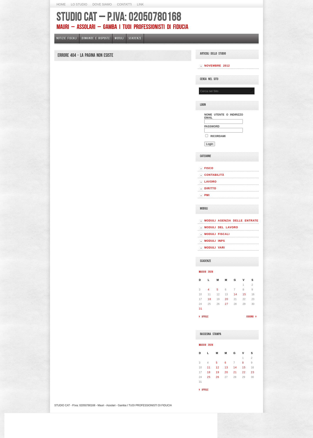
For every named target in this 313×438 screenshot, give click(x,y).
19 (217, 372)
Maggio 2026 (206, 271)
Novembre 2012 (217, 65)
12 (217, 367)
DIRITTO (210, 188)
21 (235, 372)
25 (208, 377)
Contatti (124, 4)
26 (217, 377)
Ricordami (215, 136)
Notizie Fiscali (67, 38)
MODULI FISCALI (217, 234)
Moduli (119, 38)
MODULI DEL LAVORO (221, 227)
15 (244, 294)
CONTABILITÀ (214, 174)
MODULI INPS (214, 240)
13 (226, 367)
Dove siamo (102, 4)
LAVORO (210, 181)
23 (252, 372)
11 (208, 367)
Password (212, 126)
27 (226, 303)
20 (226, 299)
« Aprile (203, 316)
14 (235, 294)
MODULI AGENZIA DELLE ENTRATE (231, 220)
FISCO (208, 168)
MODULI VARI (214, 247)
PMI (207, 195)
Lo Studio (79, 4)
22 (243, 372)
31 (200, 308)
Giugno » (251, 316)
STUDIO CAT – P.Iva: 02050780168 (119, 16)
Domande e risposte (96, 38)
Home (61, 4)
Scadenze (135, 38)
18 (209, 299)
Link (140, 4)
